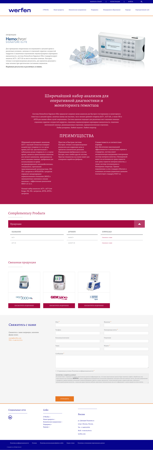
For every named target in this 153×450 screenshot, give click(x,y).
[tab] (76, 224)
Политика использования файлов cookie (51, 443)
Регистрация (115, 2)
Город (57, 346)
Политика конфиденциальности (19, 443)
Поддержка (94, 10)
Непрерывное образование (112, 10)
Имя (56, 322)
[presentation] (70, 389)
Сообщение (59, 354)
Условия (34, 443)
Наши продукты (59, 10)
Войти (130, 2)
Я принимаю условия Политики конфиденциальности (75, 371)
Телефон (58, 330)
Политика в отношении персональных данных (91, 443)
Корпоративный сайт (142, 10)
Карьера (128, 10)
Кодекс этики (70, 443)
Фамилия (107, 322)
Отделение (107, 338)
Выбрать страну (96, 2)
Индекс (106, 346)
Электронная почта (110, 330)
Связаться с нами (107, 237)
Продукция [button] (77, 224)
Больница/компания (62, 338)
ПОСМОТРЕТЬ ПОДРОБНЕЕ (24, 305)
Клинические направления (77, 10)
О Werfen (46, 10)
